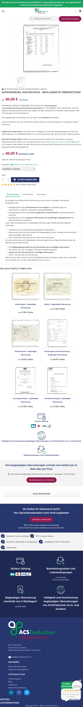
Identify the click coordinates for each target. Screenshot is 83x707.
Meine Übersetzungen (17, 667)
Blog (10, 682)
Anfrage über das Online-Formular (58, 142)
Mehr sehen (74, 699)
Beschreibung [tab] (12, 194)
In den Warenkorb (25, 179)
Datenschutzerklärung (17, 688)
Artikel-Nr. (5, 160)
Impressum (12, 685)
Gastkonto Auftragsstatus (18, 670)
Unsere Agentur (14, 679)
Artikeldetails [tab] (27, 194)
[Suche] (44, 18)
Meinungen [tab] (41, 194)
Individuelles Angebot (70, 19)
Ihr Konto (13, 662)
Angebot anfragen (41, 519)
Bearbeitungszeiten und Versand (41, 480)
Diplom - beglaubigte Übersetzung (57, 304)
